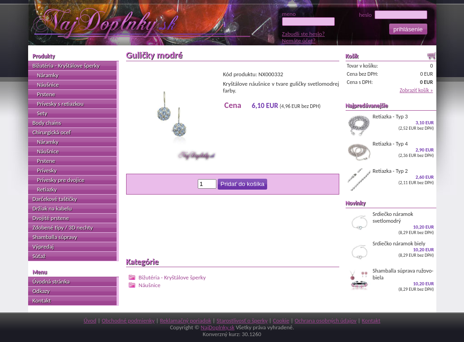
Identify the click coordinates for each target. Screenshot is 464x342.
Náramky (48, 75)
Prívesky (47, 170)
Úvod (89, 320)
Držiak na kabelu (52, 208)
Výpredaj (43, 246)
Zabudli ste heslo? (303, 33)
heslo (393, 14)
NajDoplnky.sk (217, 327)
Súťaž (39, 256)
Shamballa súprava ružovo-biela (391, 279)
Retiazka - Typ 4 (391, 152)
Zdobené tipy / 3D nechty (63, 227)
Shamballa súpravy (55, 237)
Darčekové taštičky (55, 198)
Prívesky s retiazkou (60, 103)
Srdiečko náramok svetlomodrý (391, 222)
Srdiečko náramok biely (391, 252)
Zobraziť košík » (416, 90)
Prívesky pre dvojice (60, 179)
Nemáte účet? (299, 40)
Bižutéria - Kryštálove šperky (172, 277)
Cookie (281, 320)
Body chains (47, 122)
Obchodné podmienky (128, 320)
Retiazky (47, 189)
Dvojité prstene (51, 218)
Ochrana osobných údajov (326, 320)
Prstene (46, 94)
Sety (42, 113)
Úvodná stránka (51, 281)
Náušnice (150, 285)
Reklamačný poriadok (185, 320)
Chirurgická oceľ (52, 132)
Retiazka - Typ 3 (391, 125)
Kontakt (42, 300)
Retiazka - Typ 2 (391, 179)
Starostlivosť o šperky (242, 320)
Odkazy (41, 291)
